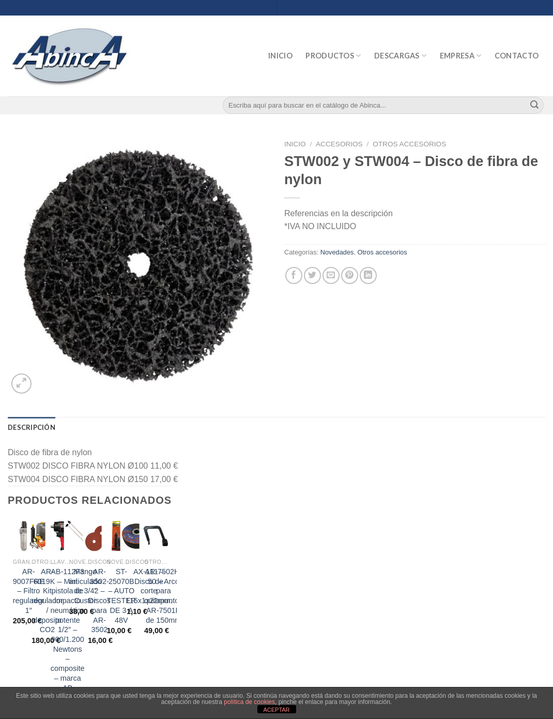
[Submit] (534, 105)
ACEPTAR (276, 710)
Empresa (461, 56)
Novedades (337, 252)
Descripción (31, 427)
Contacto (517, 55)
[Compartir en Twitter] (312, 275)
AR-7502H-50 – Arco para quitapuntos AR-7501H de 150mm (163, 595)
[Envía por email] (331, 275)
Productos (333, 56)
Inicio (280, 55)
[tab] (31, 427)
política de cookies (249, 702)
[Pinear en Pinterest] (349, 275)
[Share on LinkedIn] (368, 275)
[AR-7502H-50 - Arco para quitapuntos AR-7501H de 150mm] (156, 536)
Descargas (400, 56)
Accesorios (339, 144)
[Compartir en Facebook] (293, 275)
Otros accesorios (409, 144)
